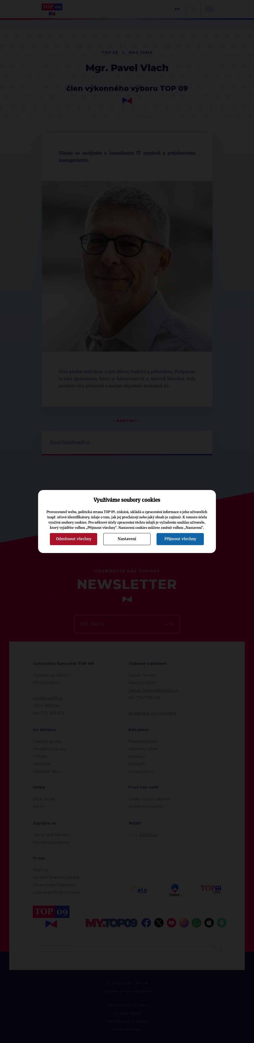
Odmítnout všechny (73, 539)
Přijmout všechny (180, 539)
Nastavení (127, 539)
